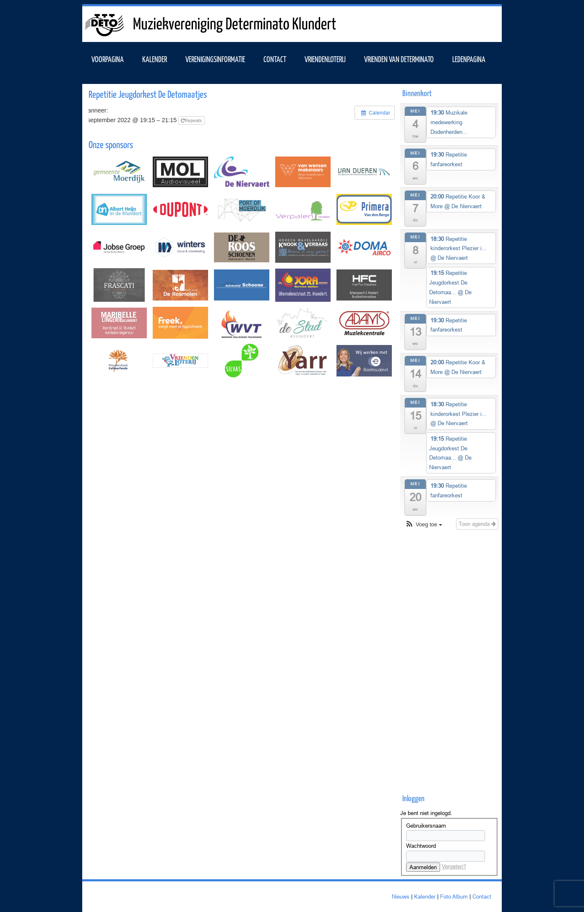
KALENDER (154, 59)
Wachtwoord (421, 845)
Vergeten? (454, 866)
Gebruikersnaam (426, 825)
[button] (423, 525)
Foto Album (454, 896)
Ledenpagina (468, 59)
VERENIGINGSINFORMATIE (215, 59)
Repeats (192, 120)
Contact (274, 59)
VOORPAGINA (107, 59)
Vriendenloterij (325, 59)
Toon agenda (477, 523)
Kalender (424, 896)
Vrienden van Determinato (399, 59)
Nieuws (400, 896)
